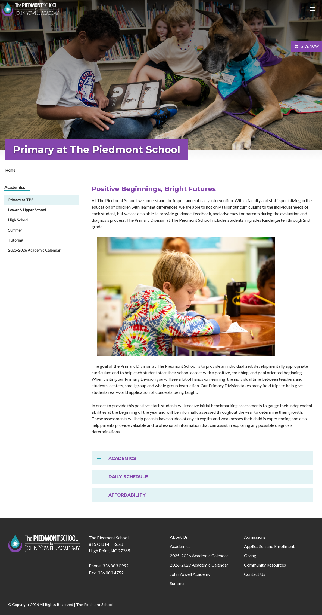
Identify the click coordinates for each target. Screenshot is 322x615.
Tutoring (15, 240)
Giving (250, 555)
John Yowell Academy (190, 574)
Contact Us (254, 574)
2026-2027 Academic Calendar (199, 564)
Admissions (254, 537)
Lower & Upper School (27, 210)
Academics (180, 546)
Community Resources (265, 564)
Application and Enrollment (269, 546)
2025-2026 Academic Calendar (34, 250)
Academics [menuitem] (14, 187)
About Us (179, 537)
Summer (15, 230)
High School (18, 220)
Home (10, 170)
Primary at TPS (20, 199)
